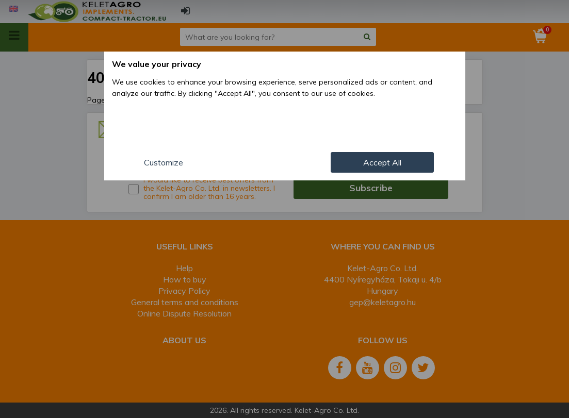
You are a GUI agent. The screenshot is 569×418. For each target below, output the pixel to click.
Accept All (382, 162)
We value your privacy (156, 64)
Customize (163, 162)
